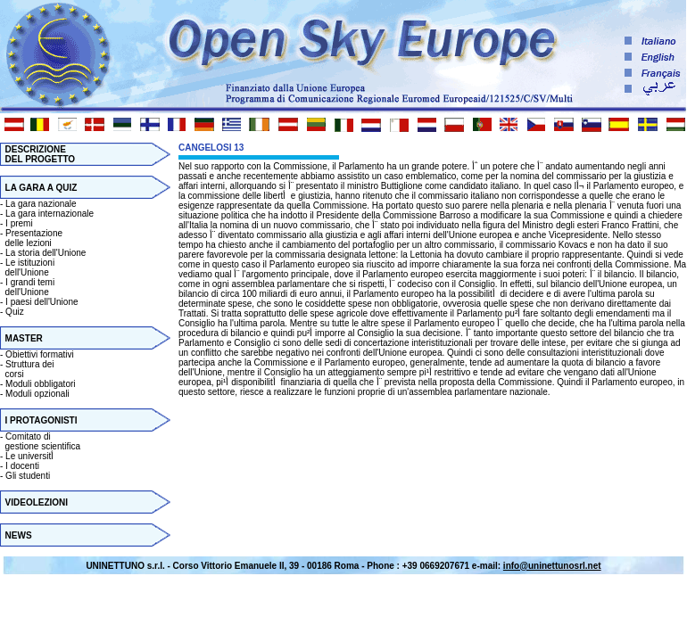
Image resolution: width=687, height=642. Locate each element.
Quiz (14, 312)
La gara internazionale (49, 213)
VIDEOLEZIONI (37, 502)
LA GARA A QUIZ (41, 188)
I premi (19, 223)
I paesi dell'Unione (41, 302)
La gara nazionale (41, 204)
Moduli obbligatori (40, 384)
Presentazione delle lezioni (31, 238)
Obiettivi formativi (39, 354)
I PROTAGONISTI (41, 420)
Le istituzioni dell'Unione (27, 267)
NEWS (18, 535)
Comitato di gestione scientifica (40, 441)
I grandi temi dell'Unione (27, 287)
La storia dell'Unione (45, 253)
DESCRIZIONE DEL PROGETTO (37, 154)
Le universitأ (30, 456)
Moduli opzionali (37, 394)
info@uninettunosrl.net (552, 566)
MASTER (24, 338)
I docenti (22, 466)
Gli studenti (27, 476)
